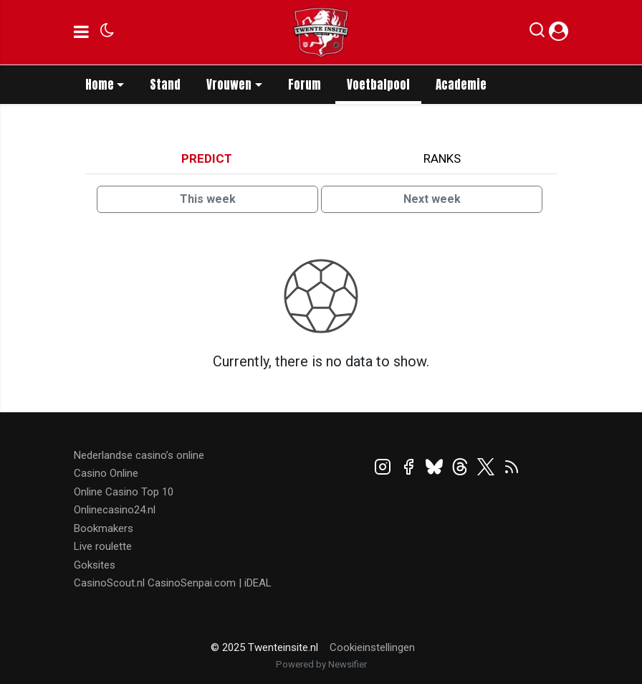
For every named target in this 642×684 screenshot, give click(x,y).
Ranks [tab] (442, 158)
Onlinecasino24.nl (114, 509)
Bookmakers (103, 528)
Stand (165, 84)
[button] (537, 32)
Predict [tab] (206, 158)
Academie (461, 84)
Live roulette (103, 546)
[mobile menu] (81, 32)
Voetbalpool (378, 84)
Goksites (94, 565)
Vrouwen (228, 84)
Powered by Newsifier (321, 664)
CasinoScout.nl (109, 582)
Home (99, 84)
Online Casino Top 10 (123, 491)
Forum (304, 84)
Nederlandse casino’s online (139, 455)
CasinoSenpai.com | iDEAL (210, 582)
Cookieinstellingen (372, 647)
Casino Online (106, 473)
